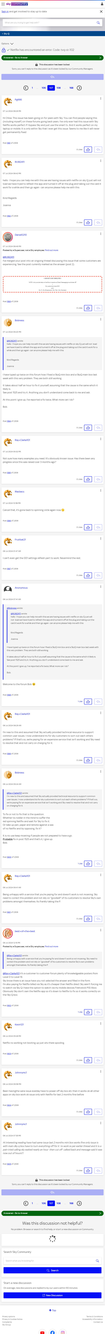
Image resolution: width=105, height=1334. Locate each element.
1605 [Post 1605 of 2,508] (9, 1164)
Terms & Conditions (94, 1316)
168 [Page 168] (71, 87)
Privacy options (8, 1316)
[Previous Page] (26, 88)
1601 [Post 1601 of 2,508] (9, 912)
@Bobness (12, 608)
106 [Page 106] (44, 87)
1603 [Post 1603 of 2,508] (9, 1054)
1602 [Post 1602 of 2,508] (9, 1005)
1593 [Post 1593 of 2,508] (9, 301)
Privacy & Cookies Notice (12, 1319)
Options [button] (5, 43)
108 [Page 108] (59, 87)
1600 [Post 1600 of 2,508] (9, 857)
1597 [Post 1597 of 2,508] (9, 569)
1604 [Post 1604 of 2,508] (9, 1105)
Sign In (101, 5)
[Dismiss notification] (101, 11)
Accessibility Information (92, 1319)
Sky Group (6, 1325)
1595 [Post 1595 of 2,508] (9, 473)
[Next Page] (79, 88)
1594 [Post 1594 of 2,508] (9, 421)
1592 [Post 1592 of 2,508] (9, 216)
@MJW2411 (8, 257)
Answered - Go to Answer (52, 57)
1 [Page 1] (32, 87)
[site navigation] (3, 4)
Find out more (51, 250)
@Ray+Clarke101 (14, 793)
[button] (100, 98)
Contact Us (98, 1322)
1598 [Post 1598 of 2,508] (9, 695)
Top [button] (54, 1310)
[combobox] (47, 22)
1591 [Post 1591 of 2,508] (8, 143)
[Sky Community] (17, 4)
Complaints (7, 1322)
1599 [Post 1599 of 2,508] (9, 754)
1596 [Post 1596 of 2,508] (9, 521)
